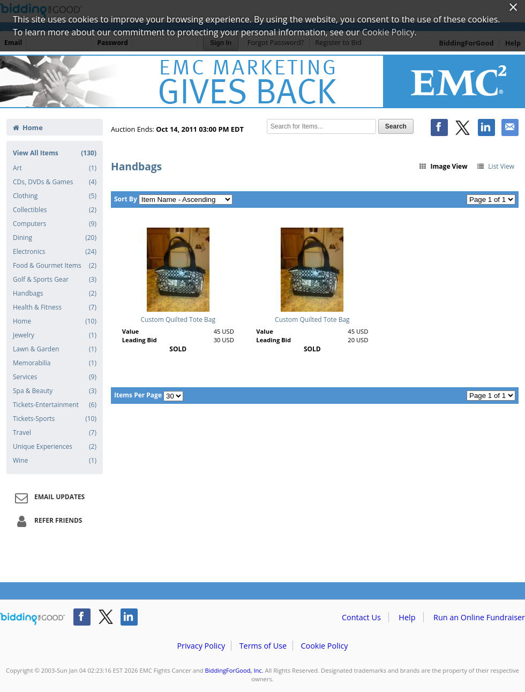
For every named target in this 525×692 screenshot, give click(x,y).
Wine (54, 460)
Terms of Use (263, 646)
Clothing (54, 196)
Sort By (125, 199)
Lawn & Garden (54, 349)
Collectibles (54, 210)
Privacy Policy (201, 646)
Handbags (54, 293)
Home (28, 127)
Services (54, 377)
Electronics (54, 251)
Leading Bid (139, 340)
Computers (54, 224)
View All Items (54, 152)
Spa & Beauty (54, 391)
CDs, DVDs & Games (54, 182)
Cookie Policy (324, 646)
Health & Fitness (54, 307)
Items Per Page (138, 395)
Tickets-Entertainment (54, 405)
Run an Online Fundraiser (479, 617)
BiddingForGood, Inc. (234, 670)
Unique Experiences (54, 446)
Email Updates (48, 497)
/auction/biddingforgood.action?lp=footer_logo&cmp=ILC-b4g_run (32, 619)
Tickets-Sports (54, 418)
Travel (54, 432)
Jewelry (54, 335)
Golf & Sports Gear (54, 279)
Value (130, 331)
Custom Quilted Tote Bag (178, 319)
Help (407, 617)
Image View (443, 166)
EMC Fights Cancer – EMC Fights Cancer (262, 81)
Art (54, 168)
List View (495, 166)
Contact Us (361, 617)
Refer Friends (47, 521)
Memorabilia (54, 363)
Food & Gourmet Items (54, 265)
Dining (54, 237)
